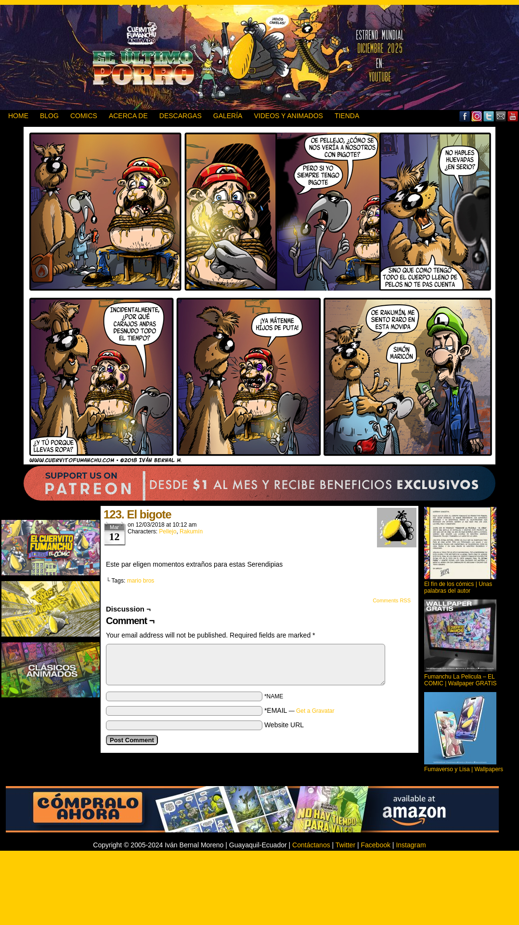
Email (501, 116)
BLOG (49, 116)
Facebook (465, 116)
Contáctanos (311, 845)
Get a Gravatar (315, 710)
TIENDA (347, 116)
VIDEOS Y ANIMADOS (288, 116)
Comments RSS (392, 600)
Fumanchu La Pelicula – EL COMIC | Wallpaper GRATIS (460, 680)
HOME (18, 116)
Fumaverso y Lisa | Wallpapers (463, 769)
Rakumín (191, 531)
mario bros (141, 580)
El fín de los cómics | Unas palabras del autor (458, 587)
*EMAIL (299, 710)
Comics (83, 116)
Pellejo (167, 531)
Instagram (411, 845)
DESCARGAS (180, 116)
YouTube (513, 116)
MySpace (477, 116)
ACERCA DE (128, 116)
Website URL (284, 725)
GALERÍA (228, 116)
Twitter (489, 116)
